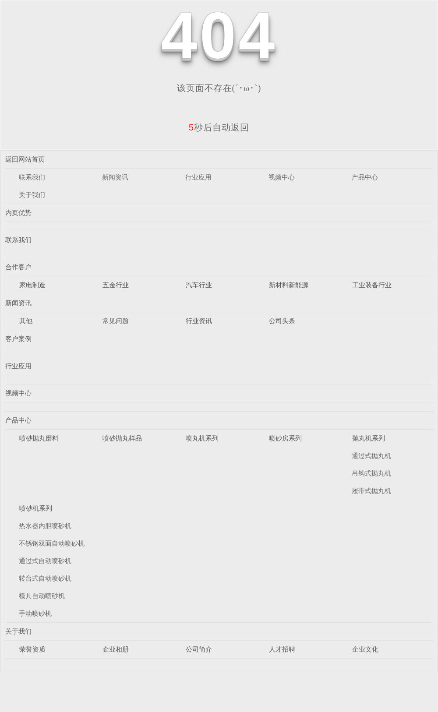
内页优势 (18, 212)
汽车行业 (199, 285)
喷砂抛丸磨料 (39, 438)
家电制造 (32, 285)
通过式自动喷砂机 (45, 560)
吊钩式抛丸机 (371, 473)
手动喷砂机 (35, 613)
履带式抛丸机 (371, 490)
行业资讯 (199, 320)
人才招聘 (282, 649)
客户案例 (18, 338)
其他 (25, 320)
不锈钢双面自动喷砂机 (52, 543)
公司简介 (199, 649)
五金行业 (115, 285)
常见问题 (115, 320)
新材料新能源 (288, 285)
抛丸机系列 (368, 438)
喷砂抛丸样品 (122, 438)
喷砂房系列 (285, 438)
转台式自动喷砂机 (45, 578)
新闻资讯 (115, 177)
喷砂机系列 (35, 508)
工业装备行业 (372, 285)
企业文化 (365, 649)
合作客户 (18, 267)
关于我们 (32, 194)
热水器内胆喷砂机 (45, 525)
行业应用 (198, 177)
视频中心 (281, 177)
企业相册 (115, 649)
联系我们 (32, 177)
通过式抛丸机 (371, 455)
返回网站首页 (25, 159)
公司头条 (282, 320)
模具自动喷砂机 (42, 595)
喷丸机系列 (202, 438)
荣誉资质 (32, 649)
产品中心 (365, 177)
